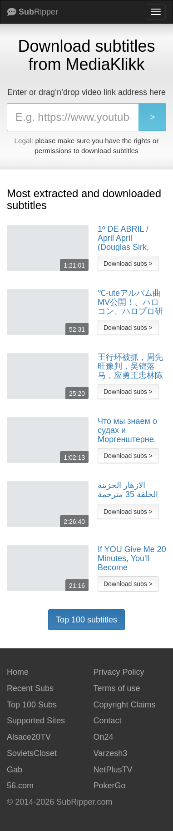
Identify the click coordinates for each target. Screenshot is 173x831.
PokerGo (110, 785)
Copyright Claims (125, 704)
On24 (104, 736)
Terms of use (117, 688)
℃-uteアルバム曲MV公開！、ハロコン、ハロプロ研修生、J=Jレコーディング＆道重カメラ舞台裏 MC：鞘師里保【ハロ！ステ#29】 (130, 302)
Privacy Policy (119, 672)
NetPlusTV (113, 769)
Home (18, 672)
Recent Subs (30, 688)
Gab (14, 769)
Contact (108, 720)
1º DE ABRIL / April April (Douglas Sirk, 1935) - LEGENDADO (123, 238)
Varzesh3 (111, 753)
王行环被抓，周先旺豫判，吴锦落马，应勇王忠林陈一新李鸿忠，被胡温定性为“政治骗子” (130, 366)
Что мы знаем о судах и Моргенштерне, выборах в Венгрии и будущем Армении (127, 430)
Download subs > (128, 263)
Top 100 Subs (32, 704)
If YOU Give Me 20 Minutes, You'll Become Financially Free (132, 558)
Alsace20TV (29, 736)
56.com (20, 785)
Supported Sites (36, 720)
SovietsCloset (32, 753)
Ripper (32, 11)
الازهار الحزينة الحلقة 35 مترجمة (128, 490)
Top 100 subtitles (86, 619)
